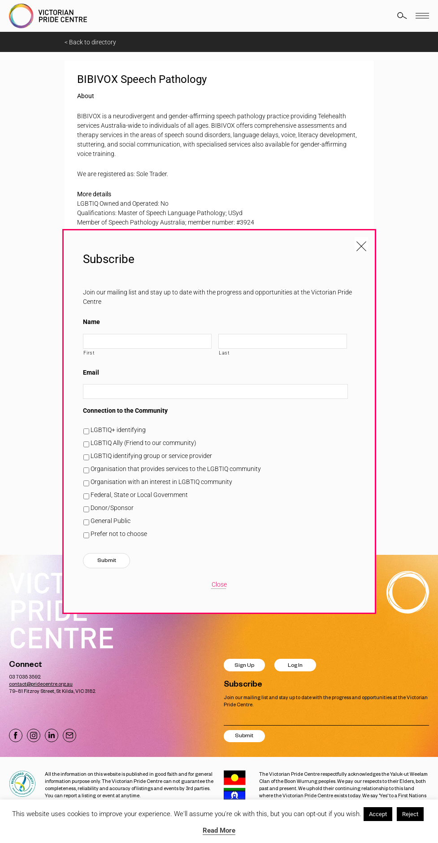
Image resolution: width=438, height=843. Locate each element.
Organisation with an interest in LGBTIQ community (161, 481)
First (89, 353)
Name (91, 321)
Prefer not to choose (119, 533)
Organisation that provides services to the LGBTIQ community (176, 468)
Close (219, 584)
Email (91, 372)
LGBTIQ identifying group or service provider (151, 455)
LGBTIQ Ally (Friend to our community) (143, 442)
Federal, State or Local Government (139, 494)
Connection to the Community (125, 410)
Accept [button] (378, 814)
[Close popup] (361, 244)
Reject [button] (410, 814)
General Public (110, 520)
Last (224, 353)
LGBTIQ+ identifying (118, 429)
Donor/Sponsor (112, 507)
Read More (219, 830)
